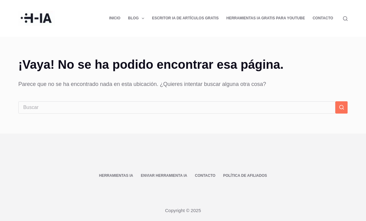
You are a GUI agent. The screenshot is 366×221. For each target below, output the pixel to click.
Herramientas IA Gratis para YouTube (265, 18)
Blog (137, 18)
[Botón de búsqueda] (341, 107)
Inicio (115, 18)
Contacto (323, 18)
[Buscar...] (177, 107)
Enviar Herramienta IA (164, 175)
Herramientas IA (116, 175)
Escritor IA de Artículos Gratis (185, 18)
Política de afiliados (245, 175)
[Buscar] (345, 18)
